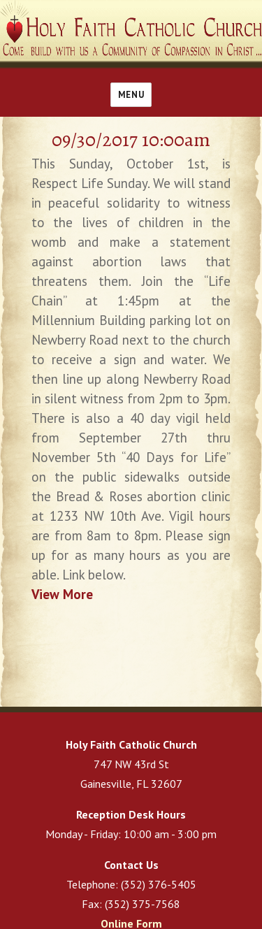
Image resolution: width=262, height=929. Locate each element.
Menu (131, 95)
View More (62, 594)
